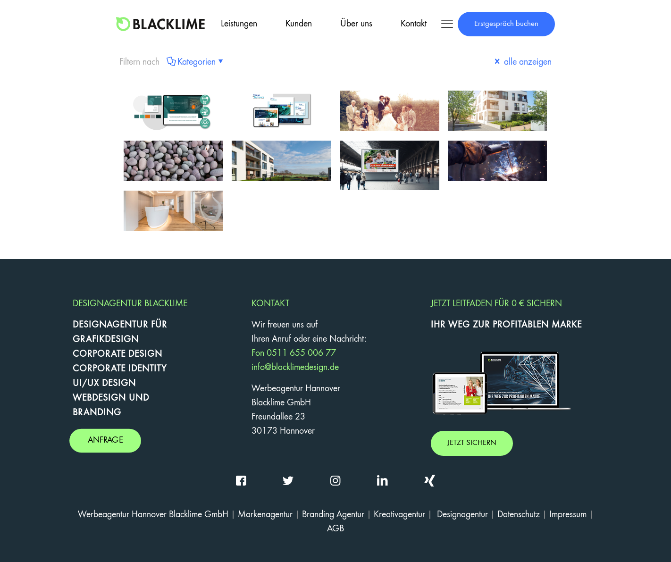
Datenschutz (518, 515)
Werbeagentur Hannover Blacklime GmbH (153, 515)
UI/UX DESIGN (104, 383)
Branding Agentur (333, 515)
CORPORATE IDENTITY (120, 369)
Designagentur (462, 515)
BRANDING (97, 413)
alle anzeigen (522, 62)
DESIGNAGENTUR (110, 325)
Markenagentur (265, 515)
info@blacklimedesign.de (295, 367)
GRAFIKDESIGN (106, 339)
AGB (335, 529)
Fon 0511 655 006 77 (294, 353)
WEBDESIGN (99, 398)
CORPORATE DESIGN (117, 354)
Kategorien (196, 62)
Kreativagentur (399, 515)
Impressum (568, 515)
